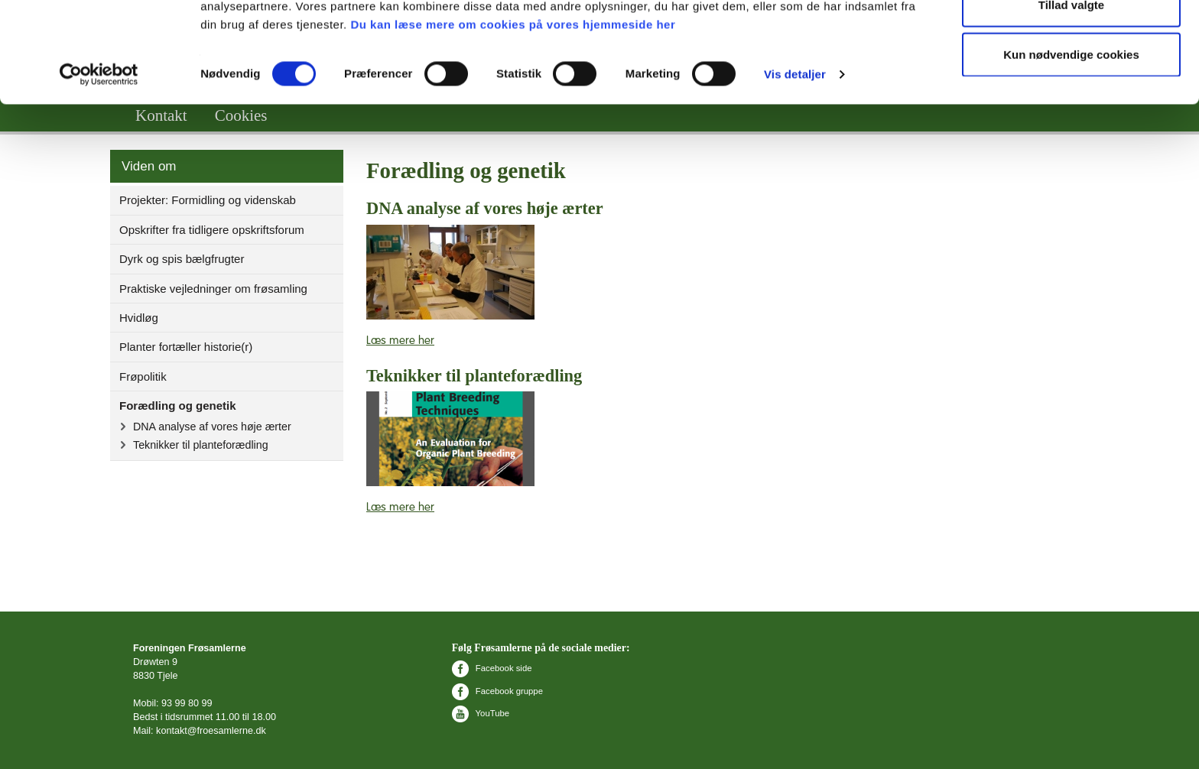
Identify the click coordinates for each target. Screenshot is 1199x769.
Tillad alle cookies (1071, 40)
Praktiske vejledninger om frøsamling (213, 288)
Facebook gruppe (497, 691)
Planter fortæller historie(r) (185, 346)
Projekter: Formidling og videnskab (207, 199)
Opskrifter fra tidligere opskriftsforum (211, 229)
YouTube (480, 713)
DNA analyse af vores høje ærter (212, 426)
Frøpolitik (143, 376)
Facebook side (492, 668)
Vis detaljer (795, 160)
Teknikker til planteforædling (200, 445)
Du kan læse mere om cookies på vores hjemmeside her (512, 110)
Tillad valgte (1071, 90)
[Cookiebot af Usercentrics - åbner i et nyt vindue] (99, 160)
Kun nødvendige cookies (1071, 140)
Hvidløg (138, 317)
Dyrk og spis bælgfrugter (181, 258)
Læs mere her (400, 340)
